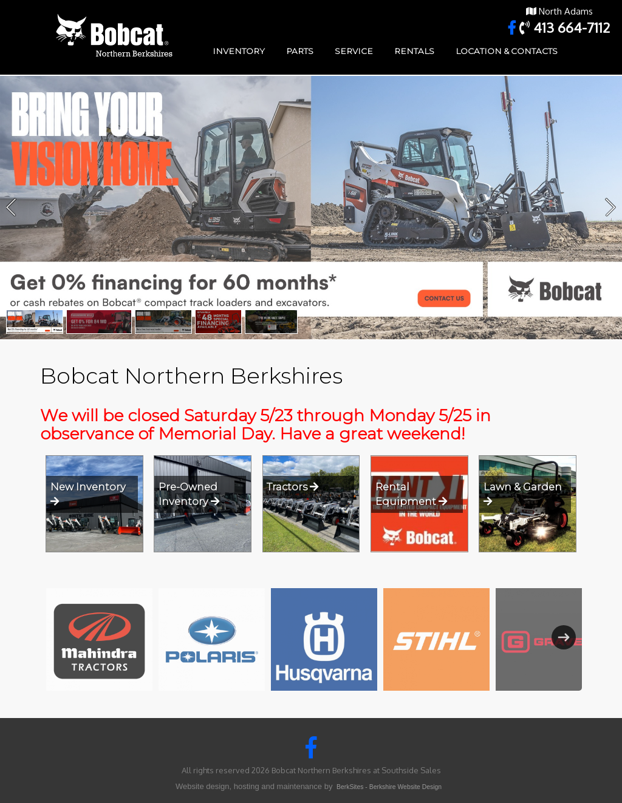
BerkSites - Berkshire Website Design (389, 787)
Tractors (292, 487)
